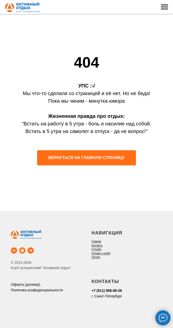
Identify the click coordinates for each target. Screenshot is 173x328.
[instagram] (22, 250)
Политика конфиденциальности (37, 290)
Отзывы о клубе (101, 253)
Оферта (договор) (25, 284)
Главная (96, 241)
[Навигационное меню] (164, 7)
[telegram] (30, 250)
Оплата (96, 257)
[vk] (14, 250)
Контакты (97, 245)
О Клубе (96, 249)
